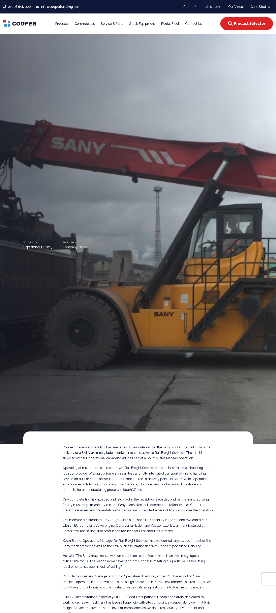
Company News (75, 247)
